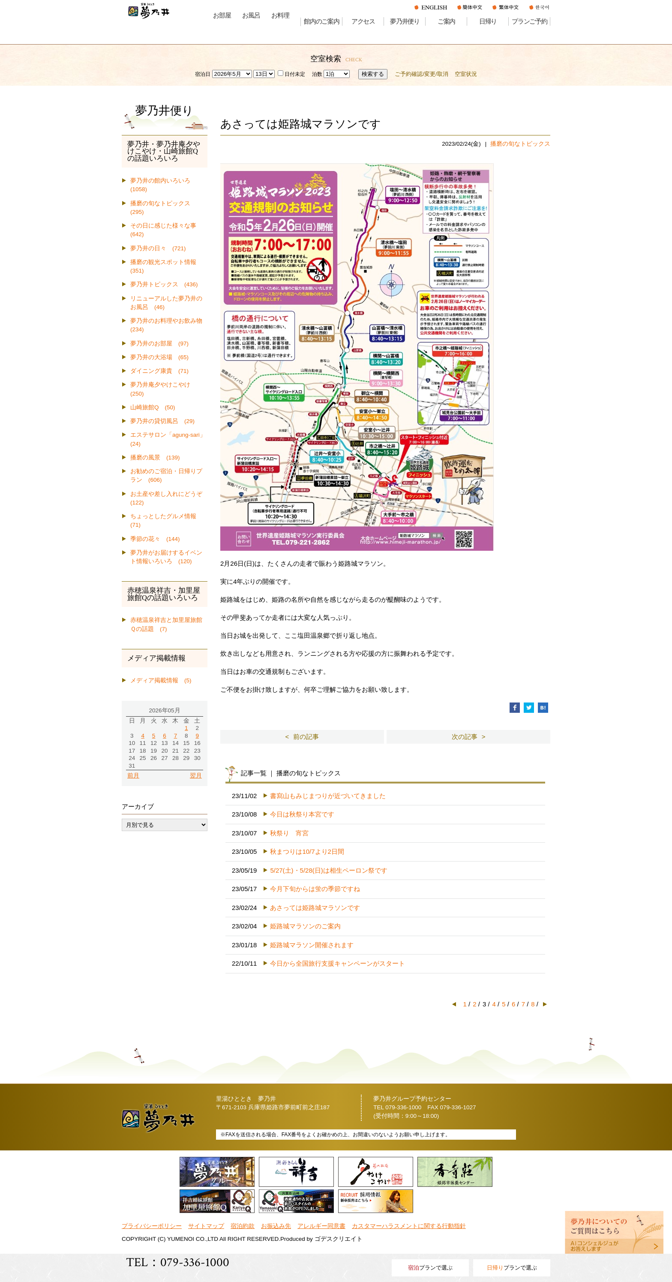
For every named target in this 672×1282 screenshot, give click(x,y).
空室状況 (466, 74)
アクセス (363, 21)
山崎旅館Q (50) (152, 407)
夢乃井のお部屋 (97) (159, 343)
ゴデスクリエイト (339, 1239)
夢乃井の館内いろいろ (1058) (163, 184)
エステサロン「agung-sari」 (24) (168, 439)
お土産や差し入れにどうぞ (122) (168, 498)
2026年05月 (164, 710)
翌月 (196, 775)
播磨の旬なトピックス (520, 144)
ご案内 (446, 21)
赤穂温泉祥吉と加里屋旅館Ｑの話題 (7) (166, 624)
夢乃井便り (405, 21)
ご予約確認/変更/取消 (421, 74)
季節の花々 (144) (155, 539)
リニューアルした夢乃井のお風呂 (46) (166, 302)
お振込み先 (276, 1226)
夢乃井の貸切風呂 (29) (162, 421)
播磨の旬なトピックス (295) (163, 207)
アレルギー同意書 (321, 1226)
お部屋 (222, 15)
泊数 (317, 74)
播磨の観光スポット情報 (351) (166, 266)
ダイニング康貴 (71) (159, 371)
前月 (133, 775)
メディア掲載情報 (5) (161, 680)
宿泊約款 (243, 1226)
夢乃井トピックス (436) (164, 284)
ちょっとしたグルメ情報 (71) (166, 520)
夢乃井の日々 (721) (158, 248)
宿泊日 (202, 74)
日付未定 (291, 74)
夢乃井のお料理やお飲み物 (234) (168, 325)
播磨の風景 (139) (155, 457)
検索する (373, 74)
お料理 (280, 15)
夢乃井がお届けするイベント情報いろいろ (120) (166, 556)
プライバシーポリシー (152, 1226)
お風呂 (251, 15)
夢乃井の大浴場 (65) (159, 357)
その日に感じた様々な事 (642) (166, 229)
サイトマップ (206, 1226)
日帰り (488, 21)
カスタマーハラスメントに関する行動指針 (409, 1226)
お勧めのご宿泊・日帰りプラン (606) (166, 475)
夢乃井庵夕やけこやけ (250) (163, 388)
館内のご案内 (321, 21)
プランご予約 (529, 21)
